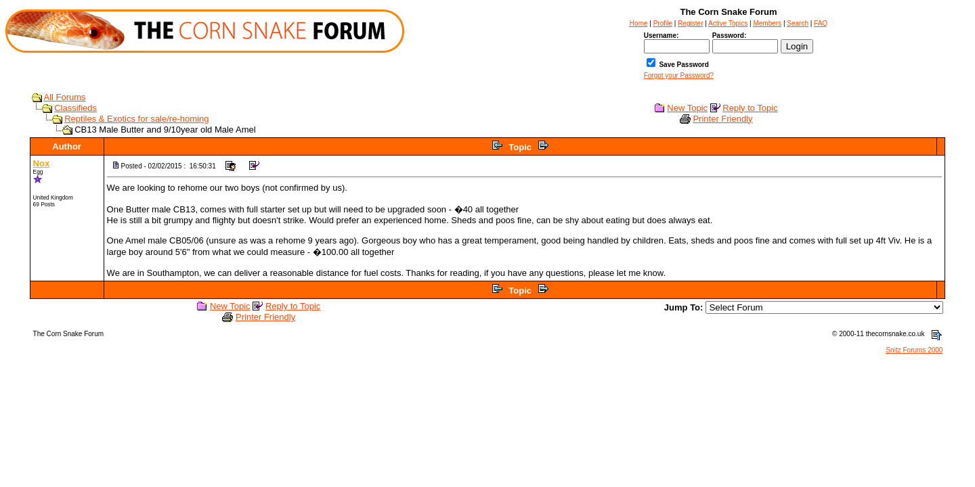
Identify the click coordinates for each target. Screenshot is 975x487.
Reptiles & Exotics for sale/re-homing (136, 119)
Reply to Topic (749, 108)
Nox (41, 163)
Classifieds (75, 108)
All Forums (65, 97)
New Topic (687, 108)
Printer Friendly (722, 119)
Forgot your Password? (679, 75)
